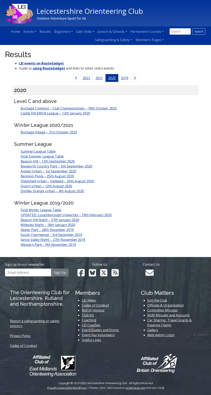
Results (45, 31)
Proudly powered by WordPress (67, 388)
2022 (86, 78)
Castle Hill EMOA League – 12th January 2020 (55, 113)
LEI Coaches (91, 325)
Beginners (62, 31)
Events (28, 31)
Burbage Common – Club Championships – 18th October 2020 (69, 108)
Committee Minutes (162, 310)
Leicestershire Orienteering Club (90, 11)
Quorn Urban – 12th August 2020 (46, 186)
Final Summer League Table (42, 156)
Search (198, 31)
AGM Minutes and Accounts (168, 315)
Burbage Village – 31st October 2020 (49, 132)
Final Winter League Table (41, 210)
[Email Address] (28, 272)
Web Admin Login (161, 335)
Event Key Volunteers (98, 335)
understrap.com (135, 388)
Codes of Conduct (23, 345)
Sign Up (60, 272)
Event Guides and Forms (100, 330)
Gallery (152, 330)
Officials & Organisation (165, 305)
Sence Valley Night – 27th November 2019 (53, 239)
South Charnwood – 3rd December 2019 (51, 234)
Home (15, 31)
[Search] (180, 31)
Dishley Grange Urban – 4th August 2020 (52, 191)
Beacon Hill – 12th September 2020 (48, 161)
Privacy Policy (20, 336)
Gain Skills (84, 31)
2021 (99, 78)
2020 (112, 78)
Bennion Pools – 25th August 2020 (47, 176)
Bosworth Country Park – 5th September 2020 (56, 166)
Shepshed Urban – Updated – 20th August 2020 (57, 181)
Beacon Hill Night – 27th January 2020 (50, 220)
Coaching (89, 320)
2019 (124, 78)
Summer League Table (38, 151)
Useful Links (91, 340)
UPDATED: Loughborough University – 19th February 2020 (66, 215)
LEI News (89, 300)
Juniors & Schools (110, 31)
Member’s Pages (148, 40)
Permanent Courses (145, 31)
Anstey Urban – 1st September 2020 (48, 171)
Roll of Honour (93, 310)
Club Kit (88, 315)
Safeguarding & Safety (112, 40)
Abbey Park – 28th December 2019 (47, 230)
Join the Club (157, 300)
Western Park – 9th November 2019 (48, 244)
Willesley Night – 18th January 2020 (48, 225)
